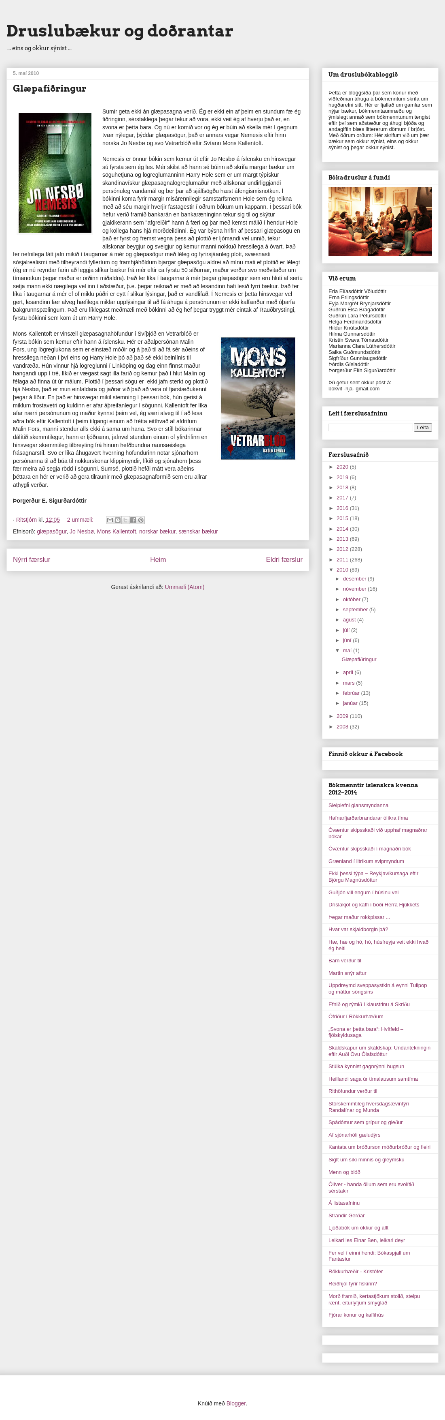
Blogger (236, 1403)
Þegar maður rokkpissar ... (359, 917)
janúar (351, 703)
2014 (343, 529)
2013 (343, 539)
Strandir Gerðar (346, 1215)
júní (348, 640)
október (352, 599)
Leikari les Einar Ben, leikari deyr (366, 1240)
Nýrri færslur (31, 559)
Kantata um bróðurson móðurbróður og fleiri (379, 1147)
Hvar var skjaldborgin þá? (358, 929)
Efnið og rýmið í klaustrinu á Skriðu (369, 1004)
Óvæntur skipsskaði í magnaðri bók (369, 849)
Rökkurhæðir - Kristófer (355, 1271)
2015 (343, 518)
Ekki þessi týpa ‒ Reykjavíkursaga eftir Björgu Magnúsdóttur (373, 876)
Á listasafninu (344, 1203)
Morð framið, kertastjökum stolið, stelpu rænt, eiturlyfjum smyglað (374, 1299)
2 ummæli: (81, 519)
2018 (343, 487)
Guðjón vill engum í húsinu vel (363, 892)
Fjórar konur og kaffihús (356, 1315)
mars (349, 683)
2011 (343, 560)
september (356, 609)
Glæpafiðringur (50, 88)
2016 (343, 508)
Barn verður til (344, 960)
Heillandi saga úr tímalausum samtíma (373, 1079)
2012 (343, 549)
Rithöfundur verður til (352, 1091)
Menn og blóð (344, 1172)
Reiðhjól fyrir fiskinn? (352, 1284)
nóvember (355, 589)
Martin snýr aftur (347, 973)
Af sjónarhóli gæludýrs (354, 1135)
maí (348, 650)
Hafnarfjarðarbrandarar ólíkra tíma (368, 818)
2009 (343, 716)
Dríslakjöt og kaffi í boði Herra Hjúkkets (373, 905)
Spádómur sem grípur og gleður (365, 1122)
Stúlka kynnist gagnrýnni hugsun (366, 1066)
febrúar (352, 693)
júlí (347, 630)
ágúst (350, 620)
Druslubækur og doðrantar (120, 31)
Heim (158, 559)
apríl (349, 672)
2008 (343, 727)
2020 (343, 467)
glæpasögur (51, 531)
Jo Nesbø (82, 531)
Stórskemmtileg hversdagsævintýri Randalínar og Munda (368, 1107)
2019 (343, 477)
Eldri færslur (284, 559)
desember (355, 579)
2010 (343, 570)
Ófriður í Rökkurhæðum (356, 1016)
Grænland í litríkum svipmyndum (366, 861)
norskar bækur (157, 531)
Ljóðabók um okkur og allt (358, 1228)
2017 (343, 498)
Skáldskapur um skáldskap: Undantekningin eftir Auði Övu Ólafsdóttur (379, 1051)
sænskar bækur (198, 531)
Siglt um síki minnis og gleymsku (366, 1160)
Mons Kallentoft (116, 531)
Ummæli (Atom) (185, 587)
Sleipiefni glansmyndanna (358, 805)
